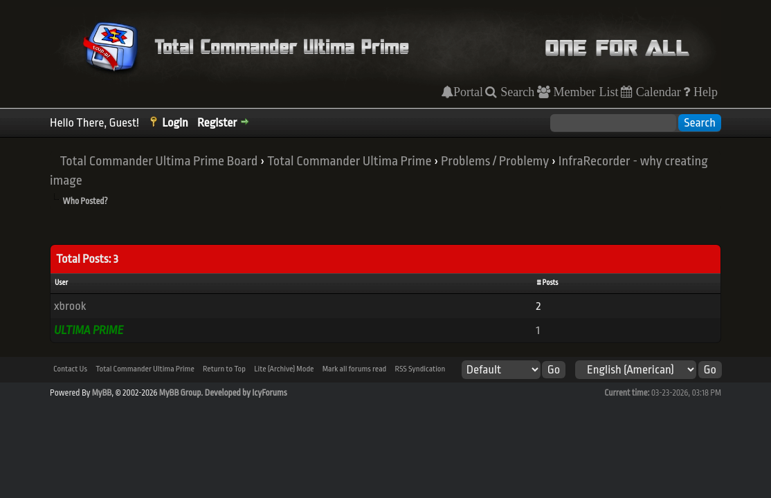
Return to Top (224, 369)
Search (515, 92)
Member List (584, 92)
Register (217, 122)
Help (704, 92)
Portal (468, 92)
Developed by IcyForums (246, 393)
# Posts (547, 283)
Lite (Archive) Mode (284, 369)
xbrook (70, 306)
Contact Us (70, 369)
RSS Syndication (419, 369)
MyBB (101, 393)
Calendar (657, 92)
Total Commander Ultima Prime (349, 161)
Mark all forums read (355, 369)
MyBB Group (180, 393)
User (61, 283)
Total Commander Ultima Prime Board (158, 161)
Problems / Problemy (495, 161)
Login (175, 122)
